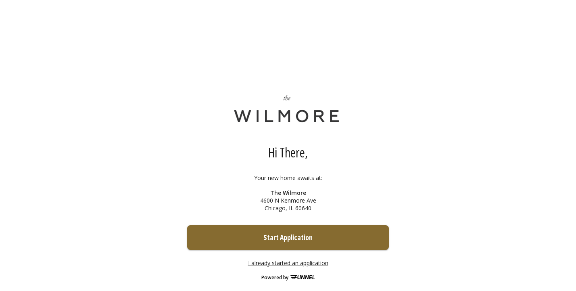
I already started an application (288, 263)
